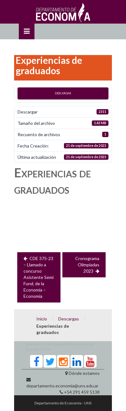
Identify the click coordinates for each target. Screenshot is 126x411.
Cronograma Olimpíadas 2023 (87, 265)
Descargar (63, 93)
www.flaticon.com (72, 344)
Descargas (68, 318)
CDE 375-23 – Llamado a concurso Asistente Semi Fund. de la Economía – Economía (39, 277)
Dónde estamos (84, 373)
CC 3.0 (45, 349)
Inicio (41, 318)
